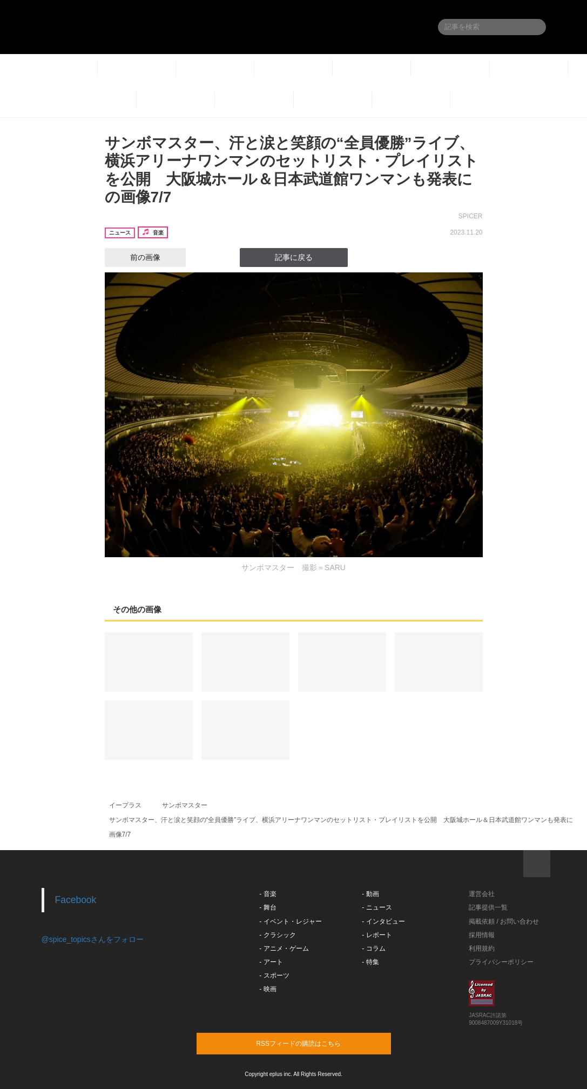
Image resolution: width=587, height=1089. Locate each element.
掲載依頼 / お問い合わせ (504, 921)
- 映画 (267, 989)
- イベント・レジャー (290, 921)
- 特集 (370, 962)
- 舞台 (267, 907)
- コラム (373, 948)
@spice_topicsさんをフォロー (93, 939)
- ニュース (377, 907)
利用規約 (482, 948)
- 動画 (370, 894)
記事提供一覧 (488, 907)
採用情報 (482, 935)
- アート (270, 962)
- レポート (377, 935)
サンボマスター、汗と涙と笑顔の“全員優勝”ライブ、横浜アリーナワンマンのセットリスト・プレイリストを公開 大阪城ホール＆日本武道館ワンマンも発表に (341, 820)
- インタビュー (383, 921)
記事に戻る (294, 257)
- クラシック (277, 935)
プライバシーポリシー (501, 962)
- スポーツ (274, 975)
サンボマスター (184, 805)
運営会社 (482, 894)
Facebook (76, 899)
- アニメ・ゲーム (283, 948)
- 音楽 (267, 894)
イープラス (125, 805)
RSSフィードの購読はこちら (314, 1043)
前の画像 (135, 257)
